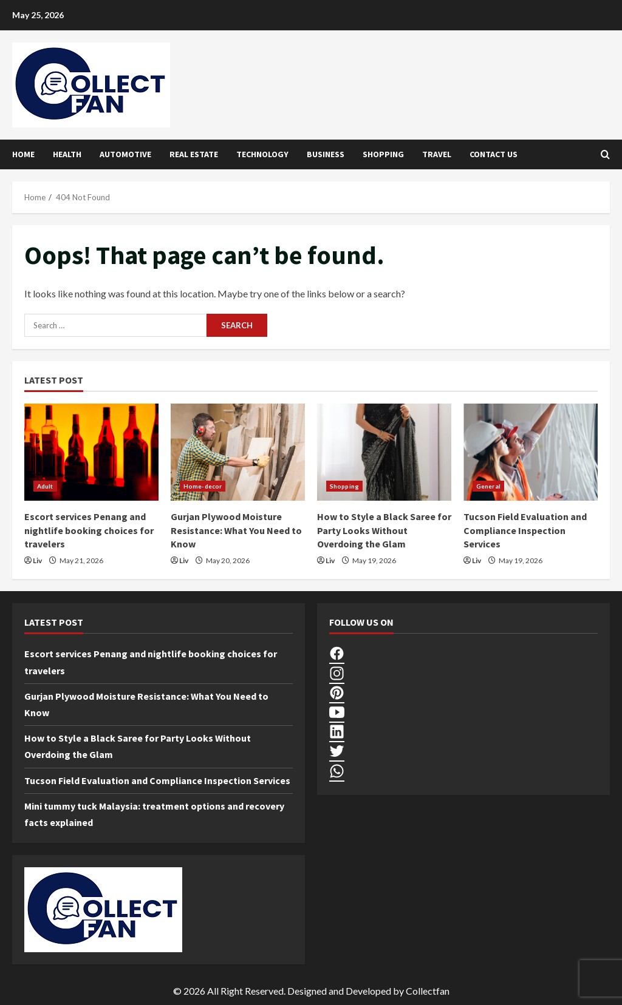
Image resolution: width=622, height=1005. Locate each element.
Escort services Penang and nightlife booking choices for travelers (89, 530)
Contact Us (494, 154)
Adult (45, 486)
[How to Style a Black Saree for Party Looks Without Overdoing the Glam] (384, 452)
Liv (37, 560)
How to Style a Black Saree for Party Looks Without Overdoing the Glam (384, 530)
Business (325, 154)
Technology (262, 154)
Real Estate (193, 154)
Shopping (383, 154)
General (488, 486)
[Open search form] (605, 154)
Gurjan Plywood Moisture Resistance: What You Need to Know (236, 530)
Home (23, 154)
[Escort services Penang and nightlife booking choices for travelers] (91, 452)
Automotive (125, 154)
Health (67, 154)
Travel (436, 154)
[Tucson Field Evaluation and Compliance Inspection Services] (530, 452)
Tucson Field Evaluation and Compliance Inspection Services (525, 530)
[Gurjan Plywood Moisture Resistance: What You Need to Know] (238, 452)
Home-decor (202, 486)
